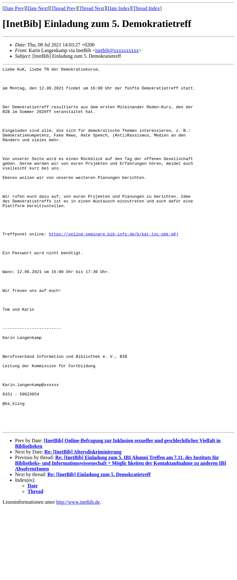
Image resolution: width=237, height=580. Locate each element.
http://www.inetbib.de (78, 574)
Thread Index (146, 8)
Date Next (38, 8)
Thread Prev (63, 8)
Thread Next (91, 8)
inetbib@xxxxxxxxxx (117, 50)
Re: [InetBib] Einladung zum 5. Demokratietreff (99, 547)
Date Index (119, 8)
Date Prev (14, 8)
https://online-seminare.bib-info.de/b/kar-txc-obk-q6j (113, 268)
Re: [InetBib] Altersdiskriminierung (82, 524)
